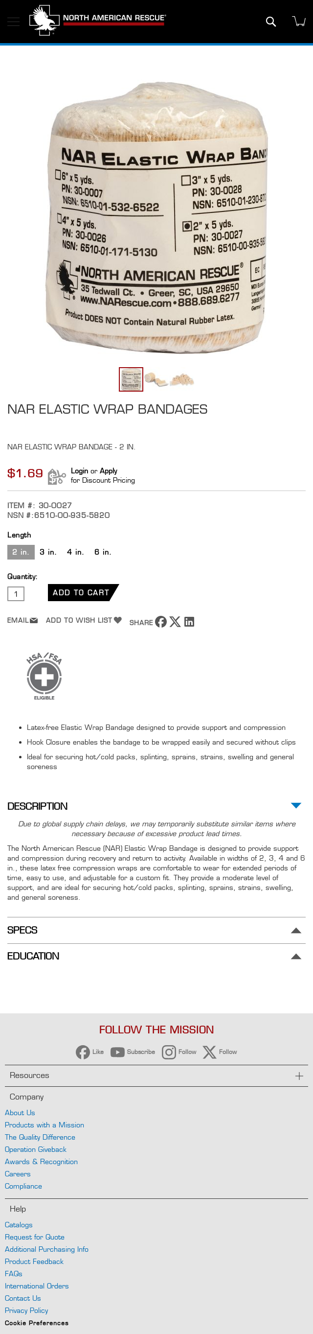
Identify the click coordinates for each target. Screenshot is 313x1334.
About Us (20, 1112)
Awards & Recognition (41, 1161)
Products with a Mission (44, 1125)
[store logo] (97, 21)
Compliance (23, 1186)
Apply (108, 471)
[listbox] (156, 553)
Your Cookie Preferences (156, 1314)
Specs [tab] (22, 930)
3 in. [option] (48, 552)
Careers (18, 1174)
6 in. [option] (103, 552)
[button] (157, 379)
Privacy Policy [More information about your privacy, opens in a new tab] (94, 1251)
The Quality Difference (40, 1137)
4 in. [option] (76, 552)
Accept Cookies (203, 1280)
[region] (156, 1271)
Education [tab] (33, 956)
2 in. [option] (21, 552)
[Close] (302, 1223)
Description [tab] (37, 806)
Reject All (109, 1280)
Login (79, 471)
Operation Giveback (36, 1149)
